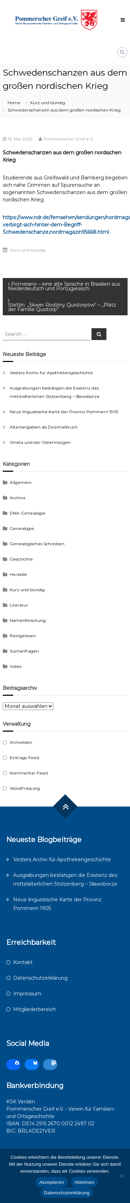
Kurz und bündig (47, 102)
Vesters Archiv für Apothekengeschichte (51, 372)
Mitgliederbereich (34, 1009)
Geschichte (21, 559)
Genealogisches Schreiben (37, 543)
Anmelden (21, 742)
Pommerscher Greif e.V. (69, 138)
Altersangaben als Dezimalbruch (44, 427)
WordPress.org (25, 788)
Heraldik (18, 574)
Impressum (27, 993)
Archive (18, 497)
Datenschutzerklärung (40, 978)
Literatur (19, 605)
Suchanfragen (24, 651)
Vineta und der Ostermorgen (40, 442)
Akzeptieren (51, 1182)
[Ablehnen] (121, 1175)
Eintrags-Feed (24, 757)
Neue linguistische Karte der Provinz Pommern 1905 (64, 411)
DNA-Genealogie (27, 513)
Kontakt (23, 962)
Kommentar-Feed (29, 773)
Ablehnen (84, 1182)
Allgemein (21, 482)
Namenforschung (28, 620)
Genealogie (22, 528)
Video (15, 666)
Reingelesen (23, 635)
